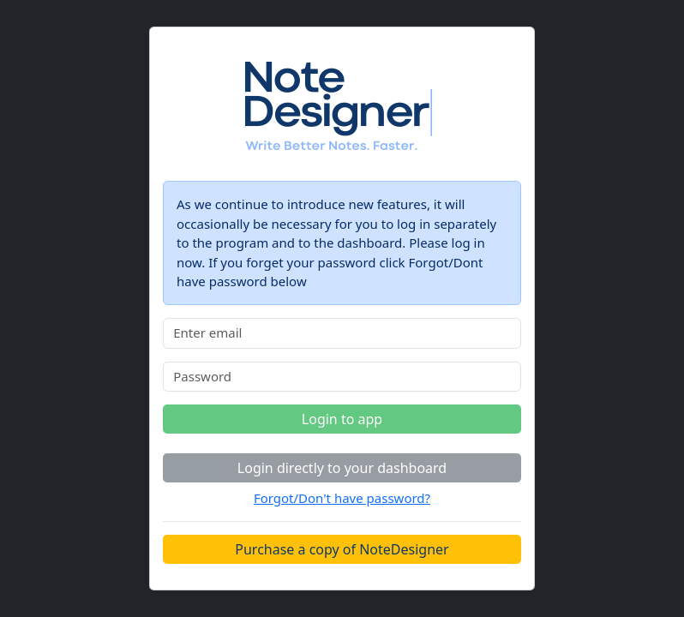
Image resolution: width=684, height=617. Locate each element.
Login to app (342, 419)
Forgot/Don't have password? (342, 497)
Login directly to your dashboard (342, 467)
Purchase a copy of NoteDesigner (341, 549)
